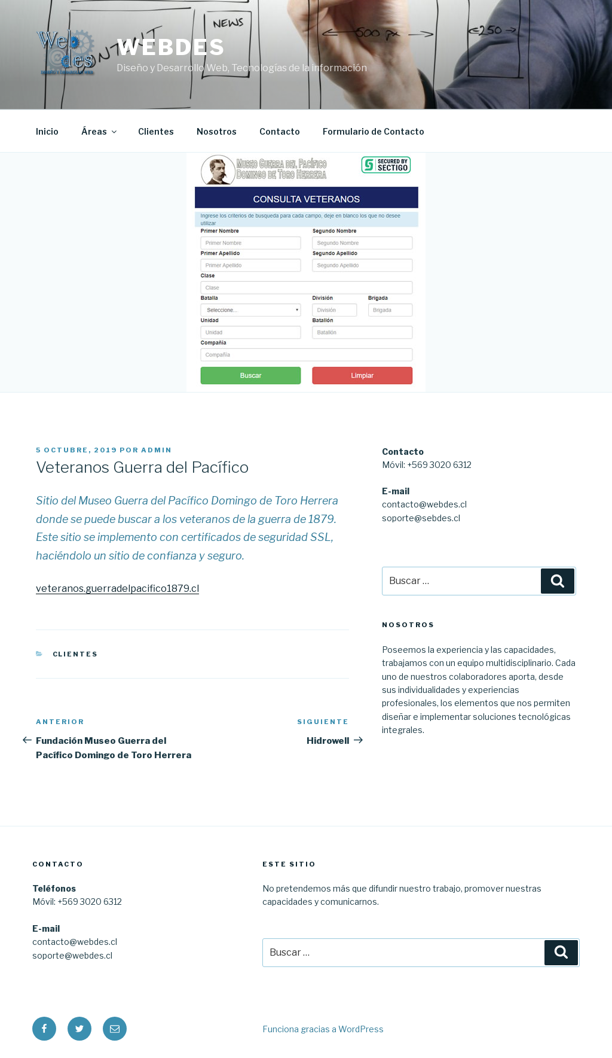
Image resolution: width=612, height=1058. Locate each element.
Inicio (47, 131)
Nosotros (217, 131)
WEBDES (171, 47)
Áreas (99, 131)
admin (156, 450)
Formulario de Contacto (373, 131)
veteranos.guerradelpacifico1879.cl (117, 588)
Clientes (156, 131)
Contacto (279, 131)
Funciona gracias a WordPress (323, 1029)
